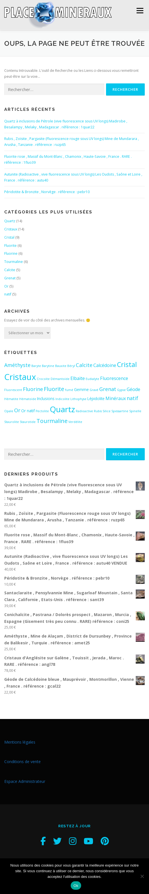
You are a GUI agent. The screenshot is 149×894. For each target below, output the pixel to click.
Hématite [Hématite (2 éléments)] (11, 398)
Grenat (10, 277)
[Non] (142, 876)
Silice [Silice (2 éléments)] (107, 411)
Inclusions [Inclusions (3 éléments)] (46, 398)
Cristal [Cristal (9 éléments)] (127, 363)
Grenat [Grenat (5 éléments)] (107, 388)
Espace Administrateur (24, 780)
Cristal (9, 236)
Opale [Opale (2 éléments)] (8, 411)
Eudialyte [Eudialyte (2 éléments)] (92, 378)
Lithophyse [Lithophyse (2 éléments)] (78, 398)
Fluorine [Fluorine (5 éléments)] (33, 388)
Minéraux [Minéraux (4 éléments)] (115, 398)
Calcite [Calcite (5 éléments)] (84, 364)
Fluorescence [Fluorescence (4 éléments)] (114, 378)
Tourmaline (13, 261)
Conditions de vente (22, 761)
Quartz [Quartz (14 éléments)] (62, 408)
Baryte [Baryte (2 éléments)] (36, 365)
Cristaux (10, 228)
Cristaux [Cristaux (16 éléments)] (20, 376)
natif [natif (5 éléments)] (132, 397)
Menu (139, 10)
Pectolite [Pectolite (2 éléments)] (42, 411)
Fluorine (11, 253)
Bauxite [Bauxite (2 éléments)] (60, 365)
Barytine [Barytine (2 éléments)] (48, 365)
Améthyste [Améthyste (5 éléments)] (17, 364)
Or (6, 285)
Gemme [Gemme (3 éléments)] (81, 389)
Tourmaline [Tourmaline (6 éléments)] (52, 420)
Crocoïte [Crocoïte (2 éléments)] (43, 378)
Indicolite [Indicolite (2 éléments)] (62, 398)
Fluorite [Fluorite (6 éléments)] (54, 388)
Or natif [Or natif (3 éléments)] (28, 410)
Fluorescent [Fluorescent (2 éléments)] (13, 389)
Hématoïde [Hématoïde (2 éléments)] (27, 398)
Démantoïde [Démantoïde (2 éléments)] (60, 378)
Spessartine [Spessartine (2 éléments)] (119, 411)
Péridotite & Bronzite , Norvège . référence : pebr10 (47, 191)
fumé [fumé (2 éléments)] (69, 389)
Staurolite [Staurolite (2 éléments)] (11, 421)
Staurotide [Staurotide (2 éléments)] (28, 421)
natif (7, 293)
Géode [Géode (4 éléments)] (133, 389)
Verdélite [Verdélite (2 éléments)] (75, 421)
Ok (76, 886)
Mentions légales (19, 741)
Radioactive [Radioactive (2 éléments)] (84, 411)
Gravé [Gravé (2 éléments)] (94, 389)
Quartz (9, 220)
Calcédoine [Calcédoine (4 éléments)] (104, 365)
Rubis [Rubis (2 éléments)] (98, 411)
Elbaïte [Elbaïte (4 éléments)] (77, 378)
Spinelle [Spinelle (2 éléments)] (135, 411)
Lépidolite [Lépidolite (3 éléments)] (96, 398)
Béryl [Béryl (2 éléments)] (71, 365)
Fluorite (10, 245)
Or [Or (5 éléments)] (17, 409)
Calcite (9, 269)
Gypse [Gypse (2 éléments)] (121, 389)
